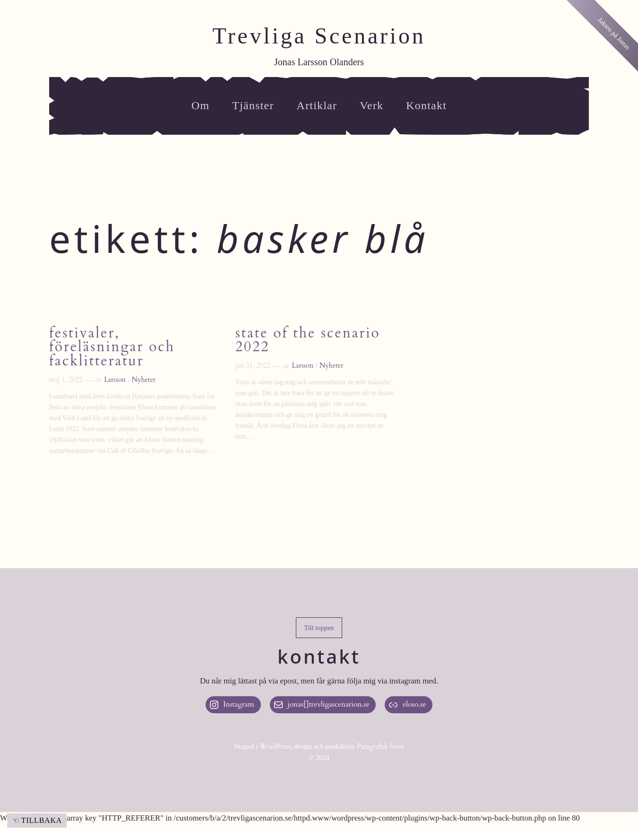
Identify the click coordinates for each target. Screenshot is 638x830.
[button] (319, 627)
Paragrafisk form (380, 746)
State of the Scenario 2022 (307, 341)
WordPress (275, 746)
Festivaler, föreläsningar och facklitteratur (112, 348)
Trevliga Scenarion (318, 35)
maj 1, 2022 (66, 379)
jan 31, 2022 (252, 365)
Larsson (115, 379)
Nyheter (144, 379)
